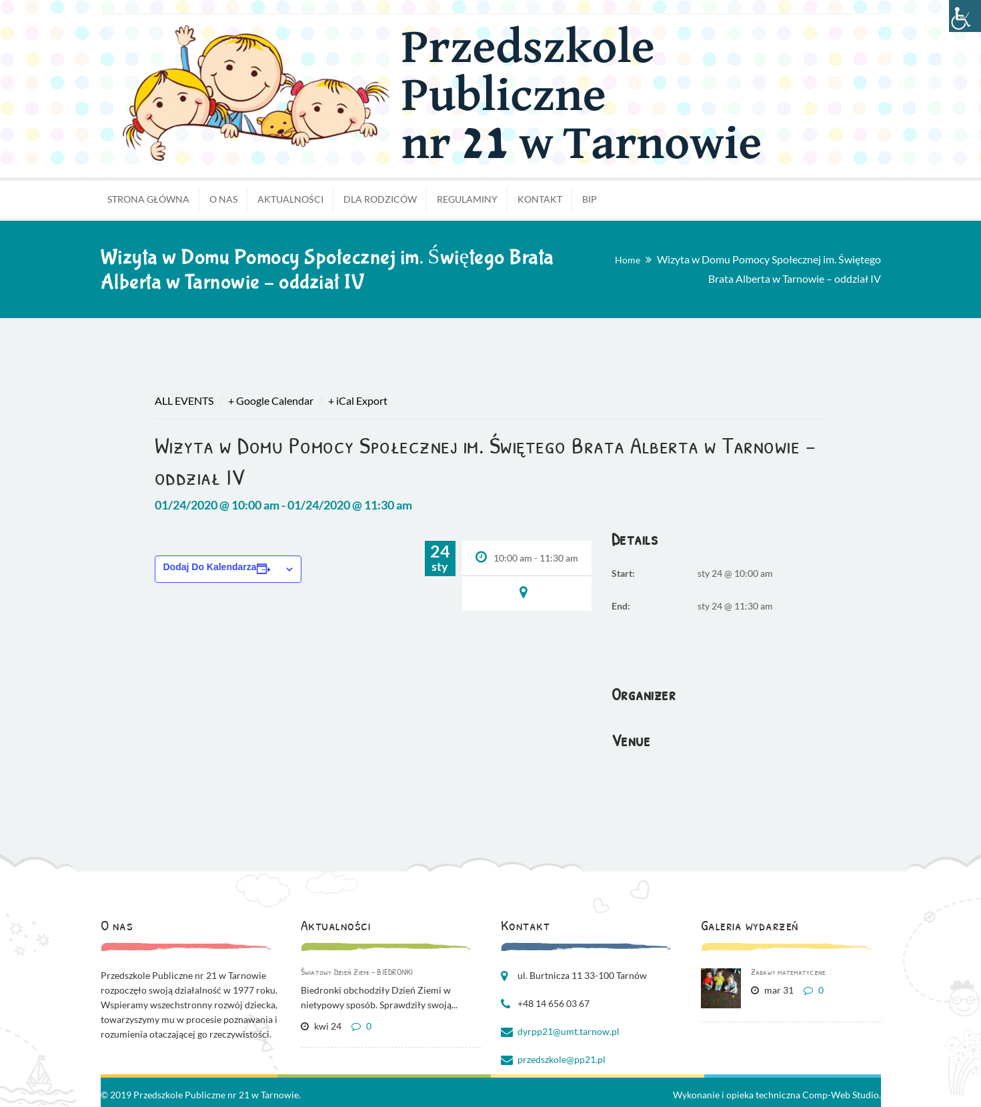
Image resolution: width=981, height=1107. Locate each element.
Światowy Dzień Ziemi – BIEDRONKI (357, 972)
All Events (184, 400)
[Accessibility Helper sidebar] (965, 16)
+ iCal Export (357, 400)
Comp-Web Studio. (841, 1094)
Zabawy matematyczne (788, 972)
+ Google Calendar (270, 400)
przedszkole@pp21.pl (562, 1059)
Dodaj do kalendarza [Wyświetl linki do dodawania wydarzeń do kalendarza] (210, 567)
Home (627, 259)
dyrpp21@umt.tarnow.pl (569, 1031)
